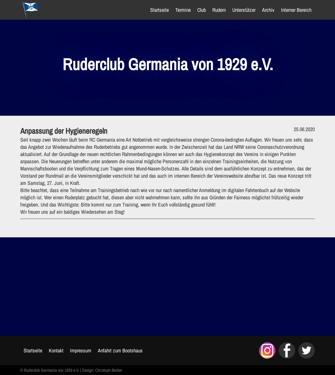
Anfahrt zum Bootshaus (120, 350)
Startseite (159, 9)
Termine (183, 9)
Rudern (219, 9)
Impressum (80, 350)
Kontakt (56, 350)
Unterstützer (244, 9)
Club (201, 9)
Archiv (268, 9)
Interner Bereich (296, 9)
